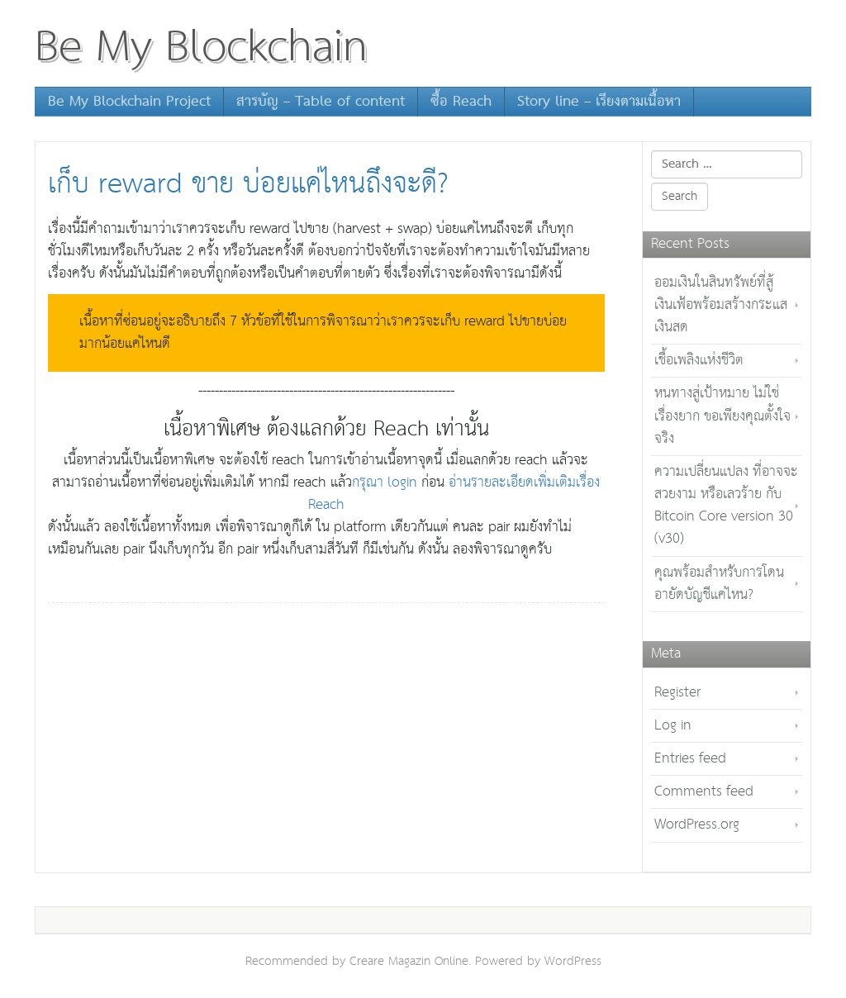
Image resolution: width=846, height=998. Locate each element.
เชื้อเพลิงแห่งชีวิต (699, 360)
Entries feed (690, 759)
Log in (673, 726)
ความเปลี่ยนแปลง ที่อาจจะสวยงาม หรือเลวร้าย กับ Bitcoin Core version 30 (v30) (726, 506)
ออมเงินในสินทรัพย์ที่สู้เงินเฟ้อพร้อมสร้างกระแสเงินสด (720, 305)
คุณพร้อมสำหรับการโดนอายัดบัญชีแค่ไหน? (719, 584)
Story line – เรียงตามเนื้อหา (599, 102)
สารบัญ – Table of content (320, 102)
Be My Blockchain (201, 47)
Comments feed (703, 792)
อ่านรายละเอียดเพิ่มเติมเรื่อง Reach (454, 494)
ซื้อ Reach (461, 102)
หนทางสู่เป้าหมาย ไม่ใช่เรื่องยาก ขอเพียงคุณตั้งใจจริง (722, 416)
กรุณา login (384, 483)
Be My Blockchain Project (129, 102)
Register (677, 693)
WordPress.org (696, 825)
